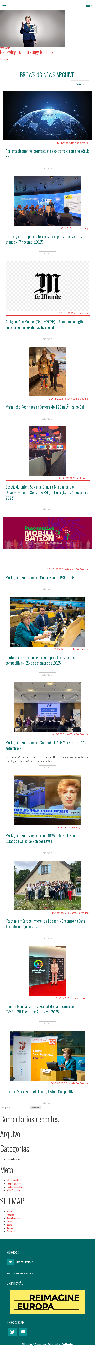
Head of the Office (24, 1262)
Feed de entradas (14, 1183)
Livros (9, 1221)
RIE (10, 1262)
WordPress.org (13, 1190)
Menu (4, 5)
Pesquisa (80, 83)
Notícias (10, 1215)
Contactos (11, 1231)
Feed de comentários (16, 1187)
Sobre (9, 1224)
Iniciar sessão (13, 1180)
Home (9, 1211)
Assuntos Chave (13, 1218)
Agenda (10, 1228)
